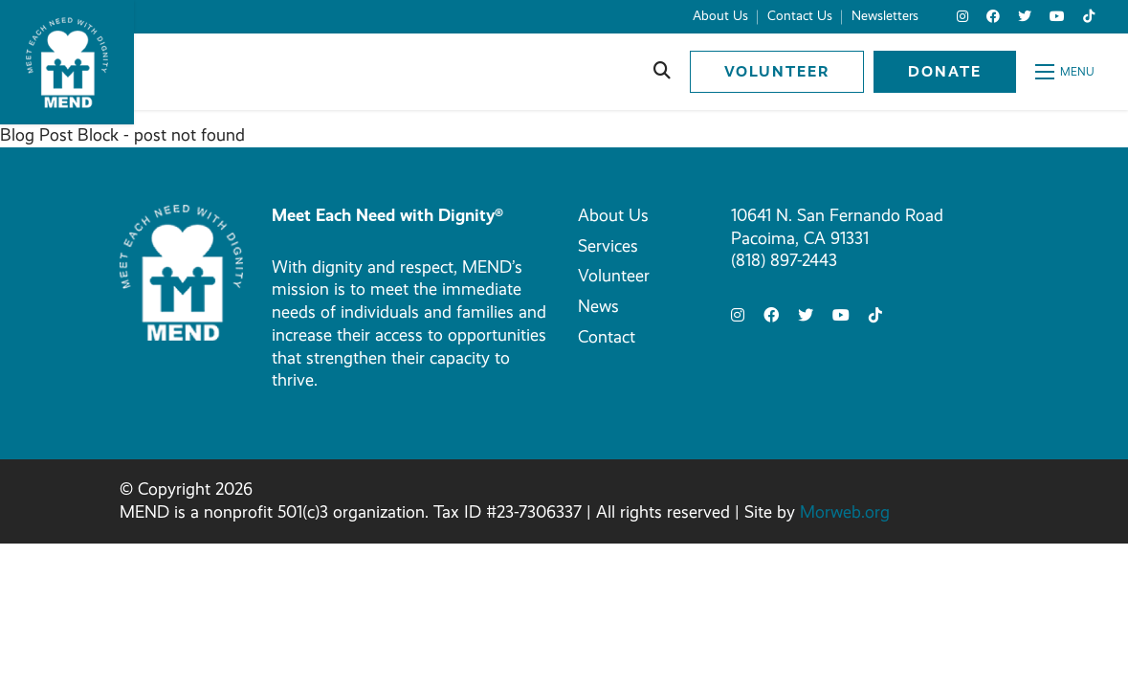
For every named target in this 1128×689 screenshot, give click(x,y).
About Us (613, 215)
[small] (962, 17)
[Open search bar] (662, 71)
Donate (945, 71)
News (598, 306)
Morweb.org (845, 511)
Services (608, 245)
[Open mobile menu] (1065, 71)
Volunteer (776, 71)
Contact (606, 336)
